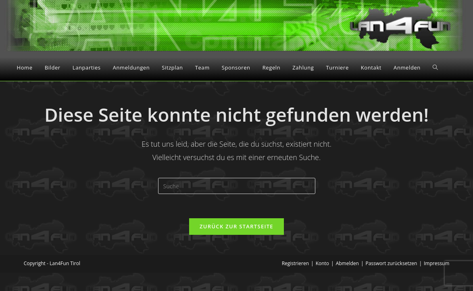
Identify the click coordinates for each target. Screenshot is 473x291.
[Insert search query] (236, 186)
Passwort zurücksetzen (391, 263)
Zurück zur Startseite (236, 226)
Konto (322, 263)
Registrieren (295, 263)
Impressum (436, 263)
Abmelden (347, 263)
